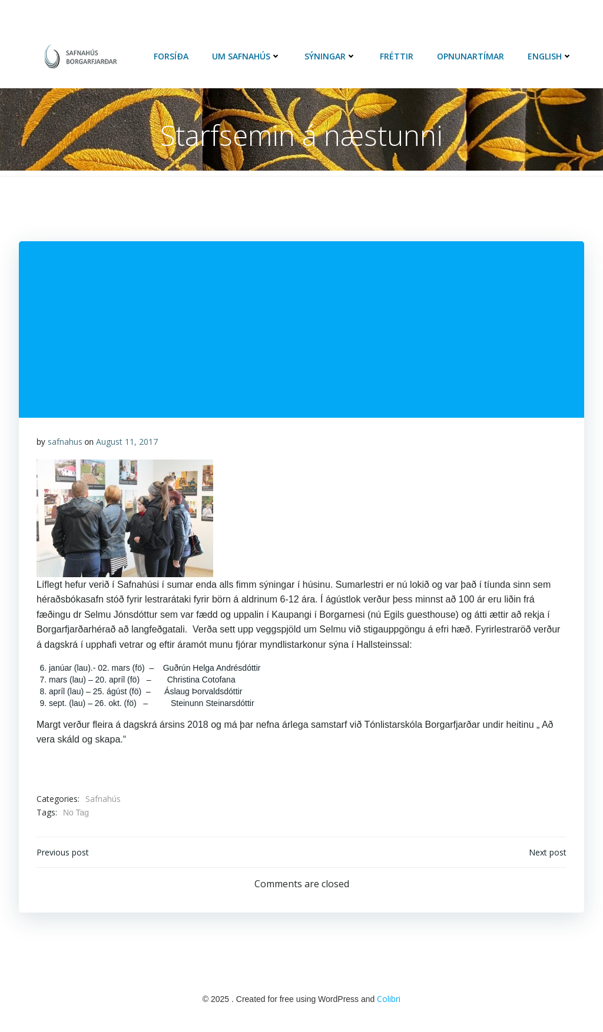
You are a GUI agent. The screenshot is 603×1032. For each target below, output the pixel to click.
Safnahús (103, 798)
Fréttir (396, 56)
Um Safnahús (246, 56)
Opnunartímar (470, 56)
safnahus (65, 441)
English (550, 56)
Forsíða (171, 56)
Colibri (388, 998)
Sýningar (330, 56)
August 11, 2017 (127, 441)
